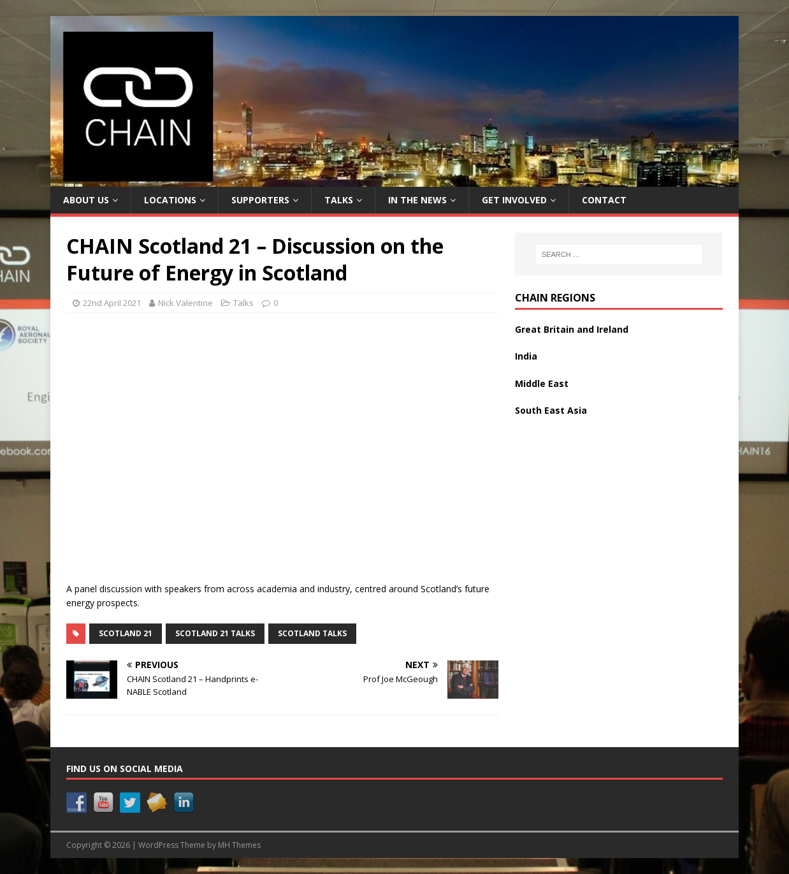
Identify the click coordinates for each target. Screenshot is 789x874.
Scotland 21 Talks (215, 633)
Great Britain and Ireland (571, 329)
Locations (170, 200)
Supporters (260, 200)
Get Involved (514, 200)
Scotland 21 (125, 633)
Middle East (541, 383)
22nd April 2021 (112, 303)
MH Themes (239, 845)
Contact (604, 200)
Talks (338, 200)
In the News (417, 200)
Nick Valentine (185, 303)
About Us (86, 200)
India (526, 356)
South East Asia (551, 410)
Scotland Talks (312, 633)
